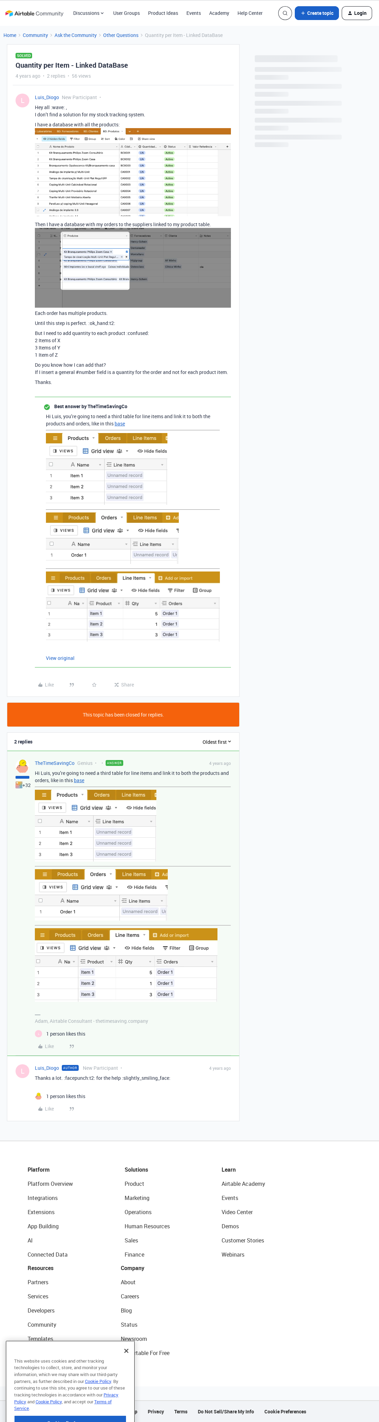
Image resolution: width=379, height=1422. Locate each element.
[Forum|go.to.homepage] (34, 13)
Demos (230, 1226)
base (120, 423)
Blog (126, 1310)
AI (30, 1240)
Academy (219, 13)
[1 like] (60, 1033)
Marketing (137, 1198)
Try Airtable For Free (145, 1353)
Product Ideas (163, 13)
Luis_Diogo (47, 97)
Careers (130, 1296)
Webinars (233, 1254)
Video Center (237, 1212)
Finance (134, 1254)
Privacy (156, 1411)
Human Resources (147, 1226)
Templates (40, 1339)
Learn (229, 1169)
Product (134, 1184)
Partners (38, 1282)
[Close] (126, 1365)
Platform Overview (50, 1184)
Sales (131, 1240)
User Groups (126, 13)
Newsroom (134, 1339)
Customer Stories (243, 1240)
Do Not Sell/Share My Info (226, 1411)
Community (35, 35)
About (128, 1282)
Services (38, 1296)
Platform (39, 1169)
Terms (180, 1411)
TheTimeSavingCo (55, 763)
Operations (138, 1212)
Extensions (41, 1212)
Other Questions (120, 35)
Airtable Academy (243, 1184)
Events (193, 13)
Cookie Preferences (285, 1411)
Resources (41, 1268)
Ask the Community (76, 35)
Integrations (43, 1198)
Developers (41, 1310)
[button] (317, 13)
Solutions (136, 1169)
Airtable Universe (48, 1353)
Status (129, 1324)
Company (132, 1268)
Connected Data (48, 1254)
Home (9, 35)
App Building (43, 1226)
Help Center (250, 13)
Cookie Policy (98, 1396)
